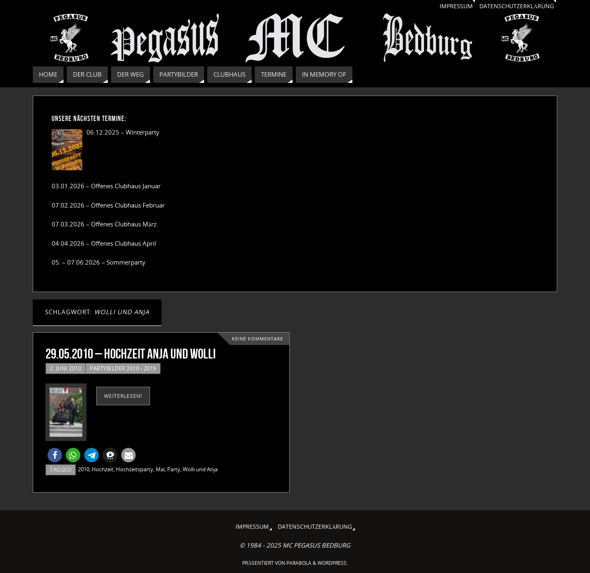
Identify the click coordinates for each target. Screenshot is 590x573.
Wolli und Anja (200, 469)
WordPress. (333, 562)
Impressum (456, 6)
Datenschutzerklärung (516, 6)
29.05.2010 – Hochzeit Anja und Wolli (130, 353)
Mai (160, 469)
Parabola (298, 562)
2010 (83, 469)
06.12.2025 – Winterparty (122, 132)
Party (173, 469)
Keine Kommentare (257, 339)
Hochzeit (102, 469)
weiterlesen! (123, 396)
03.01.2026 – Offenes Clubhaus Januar (106, 186)
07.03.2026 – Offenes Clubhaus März (104, 224)
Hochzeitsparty (134, 469)
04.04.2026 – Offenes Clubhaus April (104, 243)
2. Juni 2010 (65, 368)
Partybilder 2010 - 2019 (123, 368)
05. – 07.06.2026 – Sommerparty (98, 262)
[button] (55, 455)
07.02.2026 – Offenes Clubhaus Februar (108, 205)
